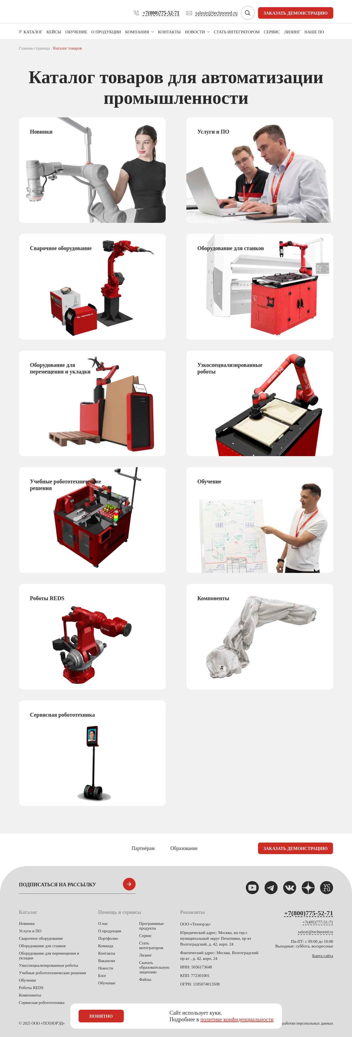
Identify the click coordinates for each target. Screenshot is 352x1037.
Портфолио (108, 938)
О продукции (109, 931)
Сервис (145, 935)
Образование (184, 848)
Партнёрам (143, 848)
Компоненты (30, 995)
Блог (102, 975)
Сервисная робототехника (42, 1002)
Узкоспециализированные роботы (48, 965)
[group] (92, 170)
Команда (105, 946)
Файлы (145, 979)
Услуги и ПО (30, 931)
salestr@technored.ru (315, 932)
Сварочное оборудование (41, 938)
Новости (105, 968)
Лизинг (145, 955)
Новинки (27, 923)
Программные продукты (151, 925)
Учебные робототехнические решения (52, 973)
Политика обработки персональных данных (297, 1023)
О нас (103, 923)
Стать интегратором (151, 945)
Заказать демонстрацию (296, 13)
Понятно (101, 1016)
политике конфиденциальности (237, 1019)
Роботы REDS (31, 987)
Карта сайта (322, 956)
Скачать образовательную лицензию (154, 967)
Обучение (27, 980)
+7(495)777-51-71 (318, 922)
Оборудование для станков (42, 946)
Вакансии (106, 961)
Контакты (106, 953)
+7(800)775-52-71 (308, 913)
